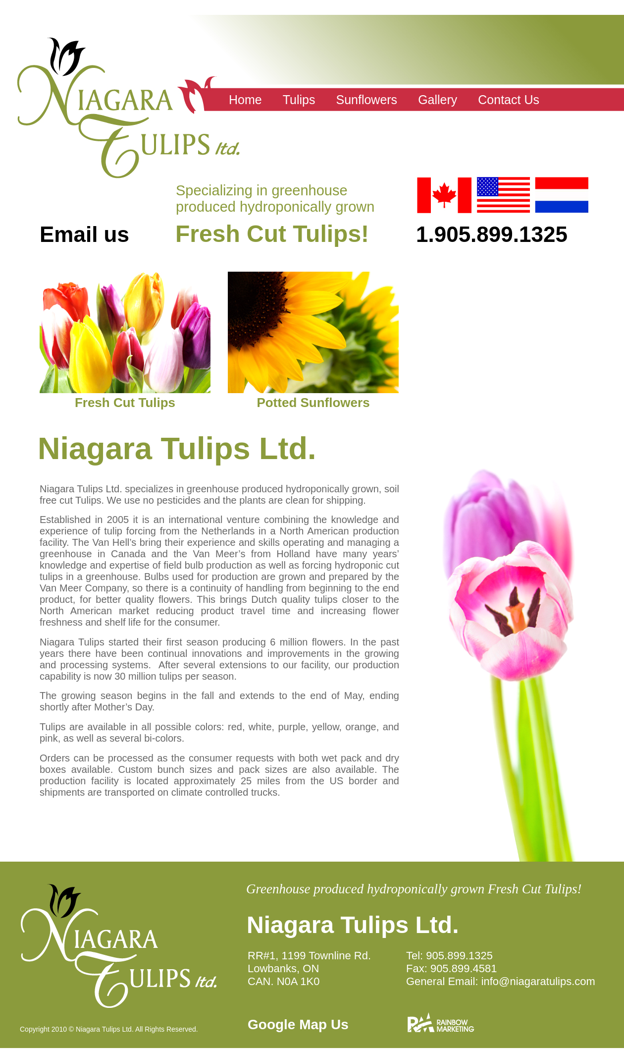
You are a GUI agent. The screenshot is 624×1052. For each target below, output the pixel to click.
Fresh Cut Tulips (125, 402)
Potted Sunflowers (313, 402)
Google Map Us (298, 1024)
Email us (84, 234)
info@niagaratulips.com (538, 981)
